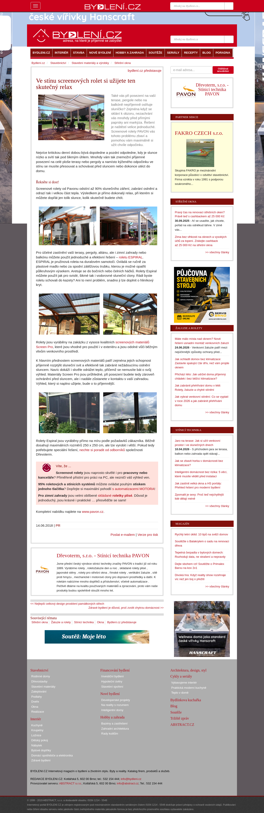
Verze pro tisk (148, 534)
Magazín (182, 523)
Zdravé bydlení (40, 760)
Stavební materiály (43, 686)
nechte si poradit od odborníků (102, 450)
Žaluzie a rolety (61, 622)
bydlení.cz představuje (144, 70)
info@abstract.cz (127, 783)
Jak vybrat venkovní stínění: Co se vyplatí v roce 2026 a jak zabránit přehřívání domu (201, 401)
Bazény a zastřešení (114, 723)
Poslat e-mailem (123, 534)
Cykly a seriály (181, 676)
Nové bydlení (110, 694)
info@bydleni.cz (131, 779)
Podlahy (36, 696)
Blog (173, 706)
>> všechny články (217, 252)
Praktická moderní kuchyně (188, 687)
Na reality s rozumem (115, 705)
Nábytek (36, 745)
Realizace (37, 711)
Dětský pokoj (39, 740)
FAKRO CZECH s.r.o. (199, 133)
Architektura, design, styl (188, 670)
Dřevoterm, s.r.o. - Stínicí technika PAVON (103, 555)
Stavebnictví (58, 63)
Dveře (35, 701)
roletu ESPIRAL (130, 257)
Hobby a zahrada (112, 717)
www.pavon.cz (92, 511)
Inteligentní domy (112, 710)
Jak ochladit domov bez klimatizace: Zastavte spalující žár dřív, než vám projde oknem (202, 363)
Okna (100, 622)
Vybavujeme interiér (184, 682)
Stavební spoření (112, 686)
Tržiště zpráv (179, 718)
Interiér (35, 719)
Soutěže (176, 712)
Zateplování (38, 691)
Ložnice (36, 735)
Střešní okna (39, 622)
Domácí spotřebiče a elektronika (52, 755)
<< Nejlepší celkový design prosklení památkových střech (67, 603)
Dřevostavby (39, 681)
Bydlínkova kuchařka (185, 700)
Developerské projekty (115, 700)
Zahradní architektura (115, 728)
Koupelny (37, 730)
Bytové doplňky (41, 750)
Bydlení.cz (38, 63)
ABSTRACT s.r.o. (70, 783)
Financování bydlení (115, 670)
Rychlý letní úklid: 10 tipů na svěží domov (201, 534)
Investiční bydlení (112, 676)
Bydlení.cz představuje (121, 622)
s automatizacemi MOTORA (133, 489)
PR (58, 525)
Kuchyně (37, 725)
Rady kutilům (109, 733)
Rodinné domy (40, 676)
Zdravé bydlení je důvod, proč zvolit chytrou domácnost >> (126, 607)
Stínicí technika (84, 622)
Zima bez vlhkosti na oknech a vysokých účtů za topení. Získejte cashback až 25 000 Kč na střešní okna (201, 241)
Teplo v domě (180, 692)
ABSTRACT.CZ (182, 724)
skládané (115, 495)
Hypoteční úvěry (111, 681)
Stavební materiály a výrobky (90, 63)
